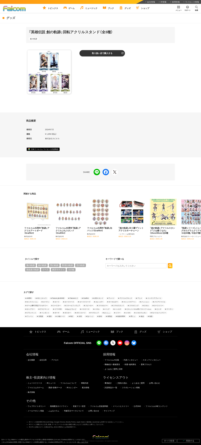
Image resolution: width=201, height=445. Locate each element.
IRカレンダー (72, 388)
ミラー (118, 313)
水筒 (80, 316)
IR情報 (162, 2)
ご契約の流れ (121, 383)
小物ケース (61, 316)
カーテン (46, 302)
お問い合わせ (154, 383)
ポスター (68, 313)
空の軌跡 (80, 265)
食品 (142, 316)
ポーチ (57, 313)
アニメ (139, 298)
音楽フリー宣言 (79, 406)
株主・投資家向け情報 (41, 377)
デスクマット (44, 309)
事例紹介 (108, 383)
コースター (57, 305)
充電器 (40, 316)
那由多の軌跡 (32, 270)
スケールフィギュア (73, 305)
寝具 (50, 316)
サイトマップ (109, 411)
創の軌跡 (33, 39)
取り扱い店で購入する (102, 53)
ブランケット (31, 313)
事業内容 (84, 383)
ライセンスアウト (116, 377)
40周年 (29, 298)
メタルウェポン (141, 313)
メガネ (128, 313)
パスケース (85, 309)
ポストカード (81, 313)
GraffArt (86, 298)
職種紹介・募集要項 (112, 364)
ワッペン (30, 316)
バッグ (107, 309)
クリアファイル (159, 302)
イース (45, 270)
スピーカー (89, 305)
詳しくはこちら (82, 442)
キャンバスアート (129, 302)
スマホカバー (103, 305)
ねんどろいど (71, 309)
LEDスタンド (98, 298)
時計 (71, 316)
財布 (100, 316)
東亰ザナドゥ (58, 270)
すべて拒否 (169, 441)
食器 (150, 316)
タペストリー (158, 305)
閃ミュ (133, 316)
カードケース (69, 302)
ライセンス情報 (191, 2)
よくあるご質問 (138, 383)
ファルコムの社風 (112, 360)
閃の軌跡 (54, 265)
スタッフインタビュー (152, 360)
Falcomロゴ (74, 298)
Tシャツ (111, 298)
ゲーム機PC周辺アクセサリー (37, 305)
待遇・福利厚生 (130, 364)
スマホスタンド (118, 305)
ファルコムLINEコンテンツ (157, 406)
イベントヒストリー (121, 406)
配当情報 (85, 388)
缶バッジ (90, 316)
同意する (188, 440)
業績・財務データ (55, 388)
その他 (71, 270)
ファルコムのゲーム (36, 388)
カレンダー (99, 302)
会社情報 (150, 2)
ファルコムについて (68, 383)
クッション (145, 302)
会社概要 (31, 360)
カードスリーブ (84, 302)
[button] (178, 8)
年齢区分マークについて (74, 411)
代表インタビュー (131, 360)
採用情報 (175, 2)
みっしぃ (107, 313)
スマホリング (134, 305)
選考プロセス (146, 364)
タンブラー (31, 309)
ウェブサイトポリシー (37, 406)
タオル (146, 305)
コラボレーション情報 (131, 388)
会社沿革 (43, 360)
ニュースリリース (35, 383)
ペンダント (45, 313)
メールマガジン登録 (36, 411)
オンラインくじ (32, 302)
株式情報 (31, 392)
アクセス (55, 360)
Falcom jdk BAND (58, 298)
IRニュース (51, 383)
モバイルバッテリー (159, 313)
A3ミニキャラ (42, 298)
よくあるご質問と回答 (114, 369)
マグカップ (95, 313)
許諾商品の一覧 (111, 388)
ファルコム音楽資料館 (99, 406)
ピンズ (159, 309)
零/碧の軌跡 (67, 265)
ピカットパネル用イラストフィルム (139, 309)
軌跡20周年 (121, 316)
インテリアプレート (154, 298)
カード (57, 302)
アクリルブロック (126, 298)
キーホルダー (113, 302)
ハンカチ (118, 309)
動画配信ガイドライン (59, 406)
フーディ (170, 309)
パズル (97, 309)
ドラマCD (58, 309)
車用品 (109, 316)
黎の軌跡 (30, 265)
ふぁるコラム (53, 411)
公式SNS (137, 406)
